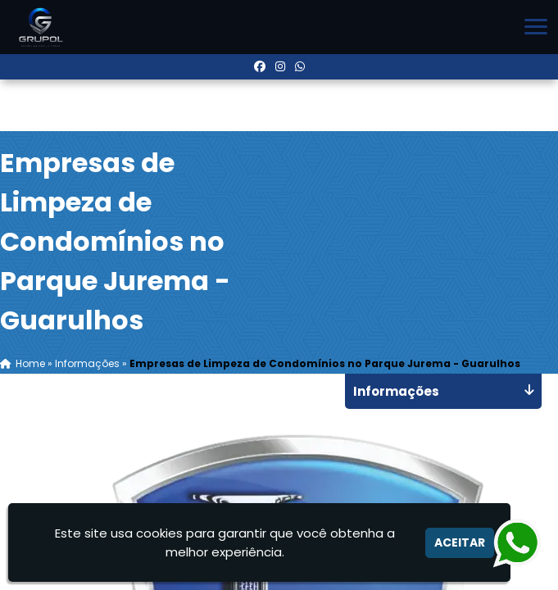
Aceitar (459, 542)
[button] (535, 27)
